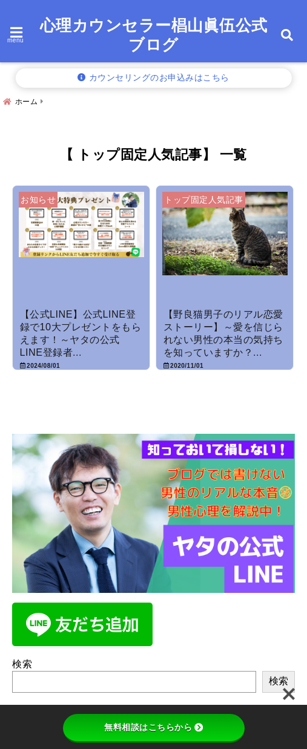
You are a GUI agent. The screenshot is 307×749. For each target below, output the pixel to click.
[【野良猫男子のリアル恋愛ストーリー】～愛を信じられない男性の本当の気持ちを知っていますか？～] (225, 248)
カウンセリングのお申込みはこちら (153, 77)
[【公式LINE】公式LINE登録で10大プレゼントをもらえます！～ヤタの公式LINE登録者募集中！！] (81, 248)
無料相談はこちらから (153, 727)
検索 (22, 664)
